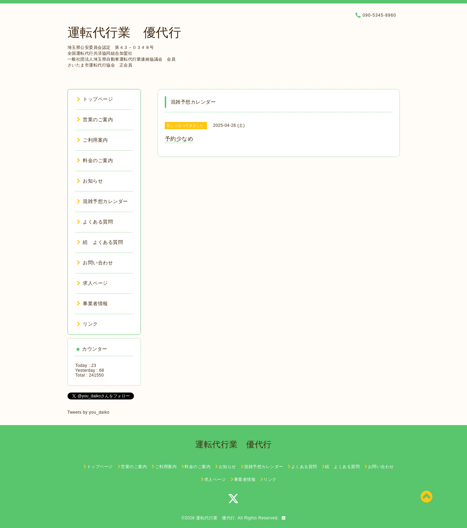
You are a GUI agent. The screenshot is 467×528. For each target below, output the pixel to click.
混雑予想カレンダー (102, 201)
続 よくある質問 (100, 242)
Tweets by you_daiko (89, 412)
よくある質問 (95, 222)
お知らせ (90, 181)
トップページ (95, 99)
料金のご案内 (95, 160)
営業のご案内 (95, 119)
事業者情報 (92, 303)
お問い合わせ (95, 262)
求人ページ (92, 283)
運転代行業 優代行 (124, 32)
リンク (87, 324)
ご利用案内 (92, 140)
